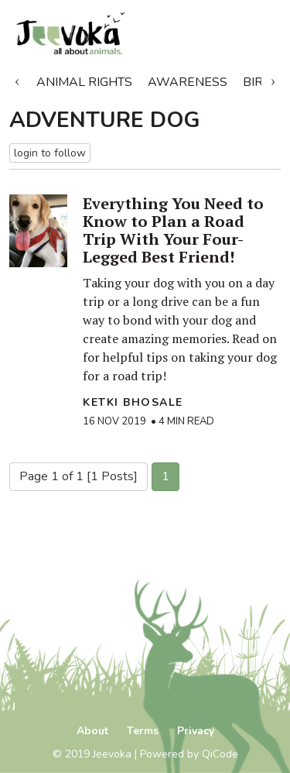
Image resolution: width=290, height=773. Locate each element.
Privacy (195, 730)
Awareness (187, 82)
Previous (17, 79)
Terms (143, 730)
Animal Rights (84, 82)
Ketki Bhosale (133, 402)
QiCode (220, 754)
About (92, 730)
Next (273, 79)
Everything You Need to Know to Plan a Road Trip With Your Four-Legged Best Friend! (173, 230)
